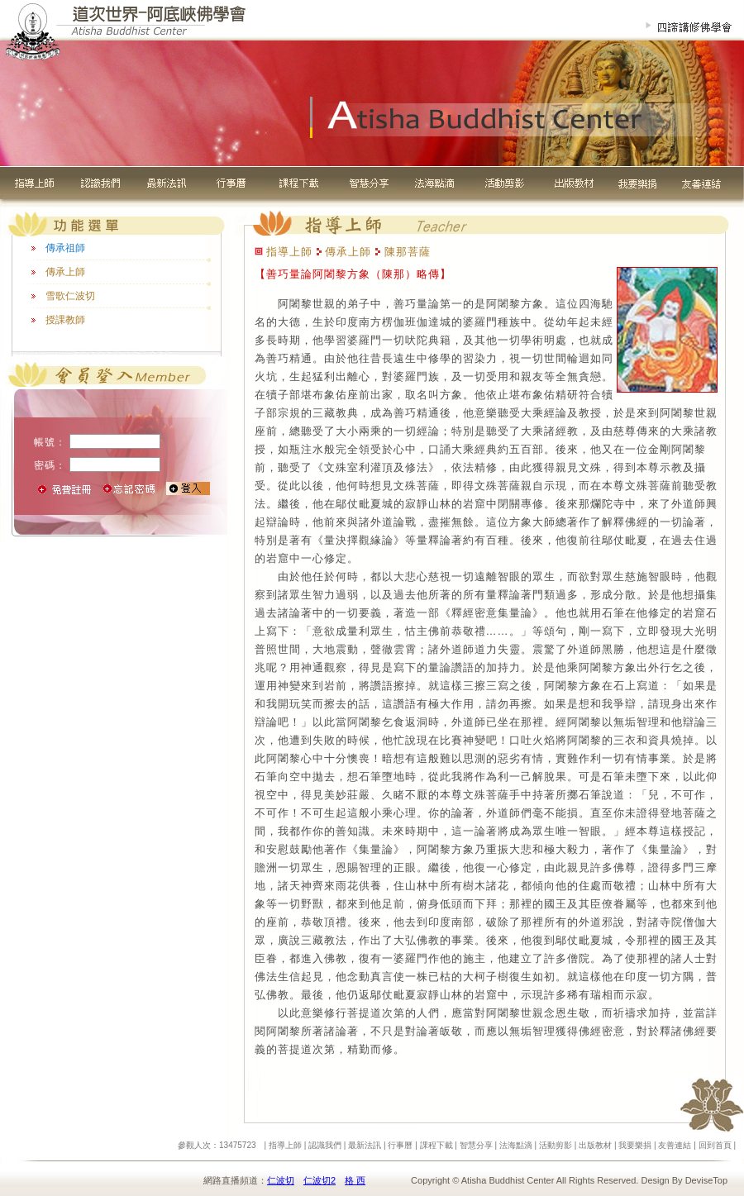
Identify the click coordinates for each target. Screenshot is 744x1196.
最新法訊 (364, 1145)
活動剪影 (555, 1145)
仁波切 (280, 1180)
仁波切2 (319, 1180)
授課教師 (65, 320)
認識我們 (324, 1145)
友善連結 (674, 1145)
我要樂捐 (634, 1145)
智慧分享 (476, 1145)
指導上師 (285, 1145)
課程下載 (436, 1145)
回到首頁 (715, 1145)
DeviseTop (706, 1180)
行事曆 (400, 1145)
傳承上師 (65, 272)
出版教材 (595, 1145)
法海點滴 (515, 1145)
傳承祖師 (65, 248)
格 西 (355, 1180)
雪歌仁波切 (70, 296)
